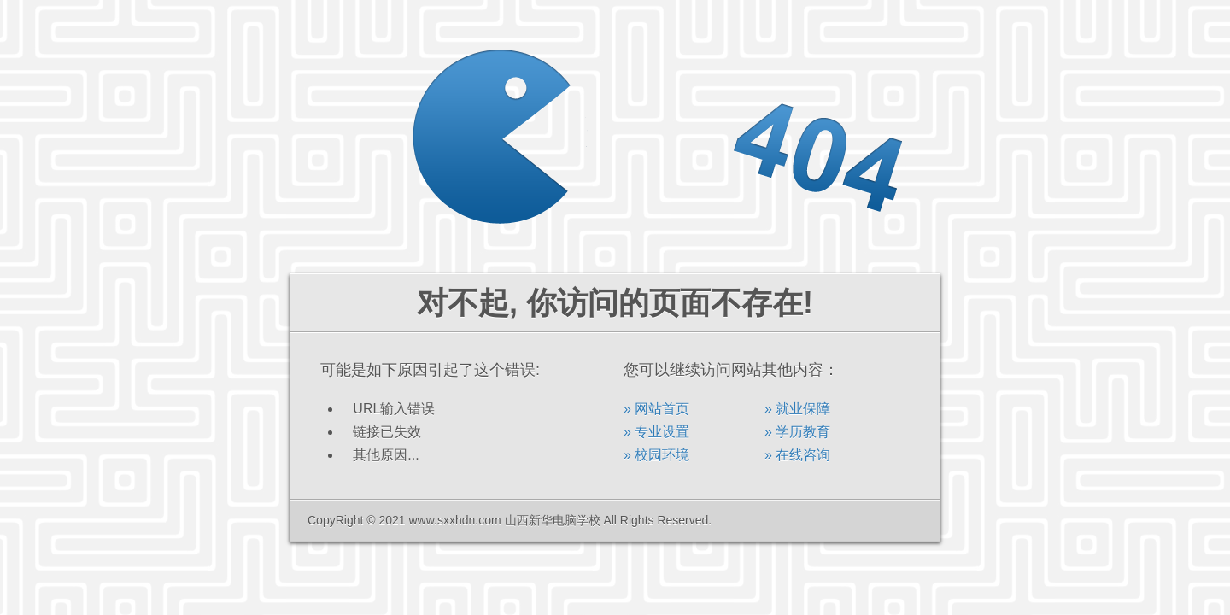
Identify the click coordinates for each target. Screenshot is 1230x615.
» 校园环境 (656, 455)
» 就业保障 (797, 408)
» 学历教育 (797, 432)
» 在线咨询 (797, 455)
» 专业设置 (656, 432)
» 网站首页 (656, 408)
